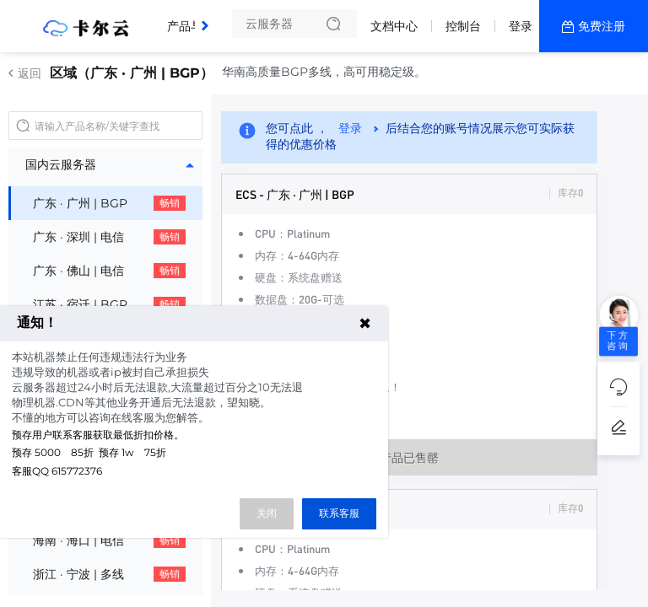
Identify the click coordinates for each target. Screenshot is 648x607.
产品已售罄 (409, 457)
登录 (520, 26)
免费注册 (601, 26)
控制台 (463, 26)
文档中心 (394, 26)
